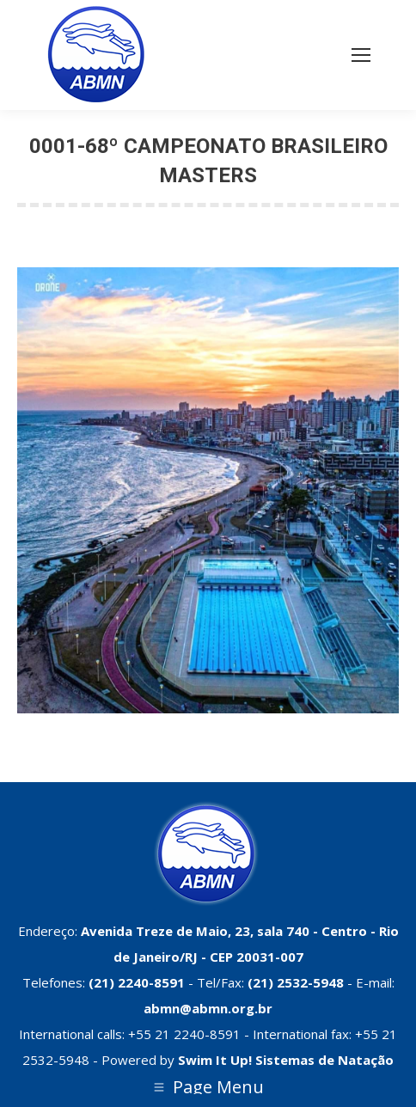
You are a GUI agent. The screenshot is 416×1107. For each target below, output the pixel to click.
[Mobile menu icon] (361, 55)
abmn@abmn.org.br (208, 1008)
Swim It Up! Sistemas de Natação (286, 1059)
